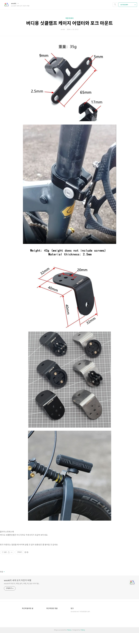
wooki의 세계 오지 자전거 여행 (17, 580)
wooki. (15, 4)
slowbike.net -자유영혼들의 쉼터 (80, 611)
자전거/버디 (69, 18)
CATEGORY (128, 5)
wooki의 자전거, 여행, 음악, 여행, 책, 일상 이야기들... (22, 584)
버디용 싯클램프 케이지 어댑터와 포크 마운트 (69, 23)
